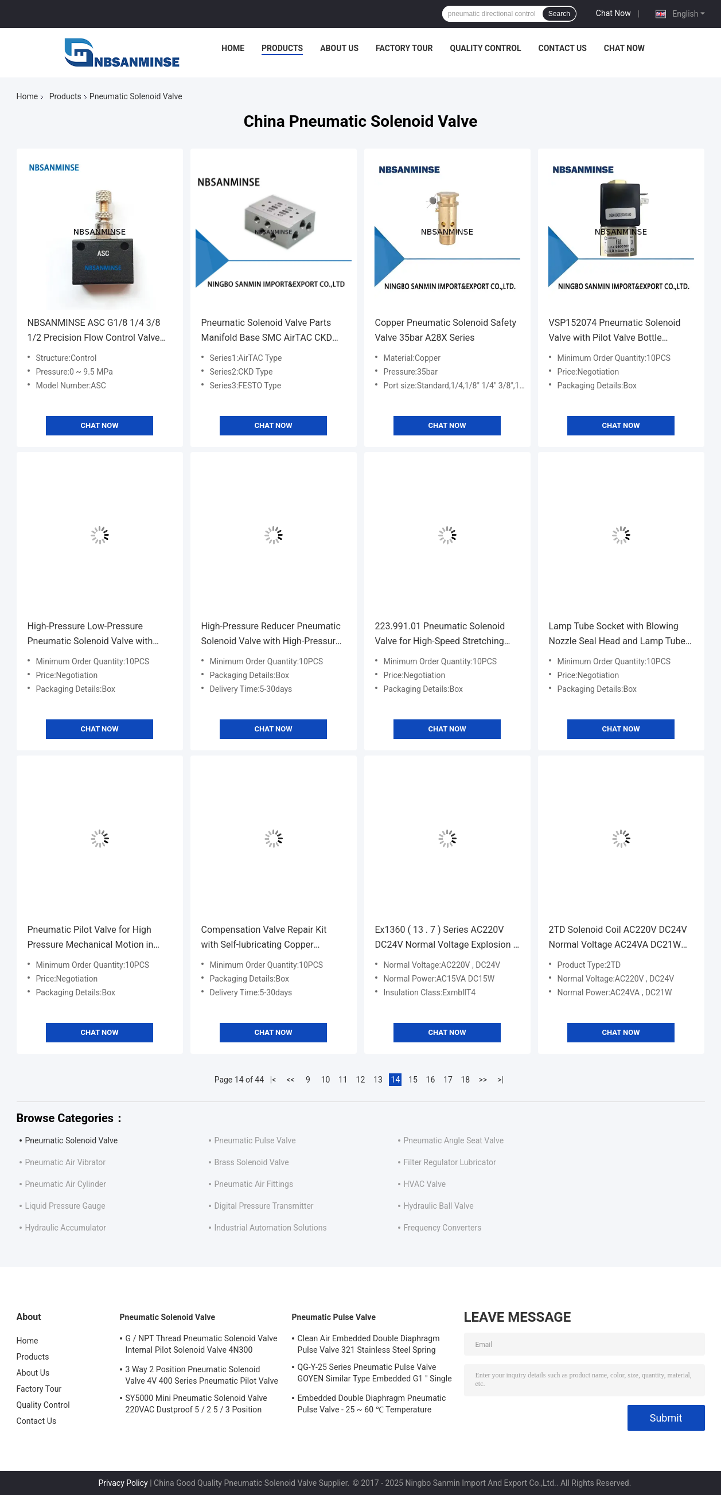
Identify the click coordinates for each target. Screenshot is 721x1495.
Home (232, 48)
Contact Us (562, 48)
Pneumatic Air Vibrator (65, 1162)
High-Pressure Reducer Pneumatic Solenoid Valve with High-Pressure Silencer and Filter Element (271, 635)
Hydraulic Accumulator (66, 1227)
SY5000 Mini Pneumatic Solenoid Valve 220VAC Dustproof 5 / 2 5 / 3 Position (196, 1403)
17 (448, 1079)
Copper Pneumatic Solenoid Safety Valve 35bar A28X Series (446, 330)
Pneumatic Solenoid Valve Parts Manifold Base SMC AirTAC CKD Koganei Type (267, 331)
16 (430, 1079)
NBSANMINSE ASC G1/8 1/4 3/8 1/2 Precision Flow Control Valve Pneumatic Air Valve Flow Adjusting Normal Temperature (100, 331)
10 (325, 1079)
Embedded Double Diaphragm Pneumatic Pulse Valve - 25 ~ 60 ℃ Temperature (372, 1403)
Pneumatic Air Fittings (254, 1184)
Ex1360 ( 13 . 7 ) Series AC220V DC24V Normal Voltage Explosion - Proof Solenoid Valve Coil (445, 938)
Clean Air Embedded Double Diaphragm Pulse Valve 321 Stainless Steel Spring (369, 1344)
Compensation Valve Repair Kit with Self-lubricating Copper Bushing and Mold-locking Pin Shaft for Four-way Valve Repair (265, 938)
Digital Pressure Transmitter (264, 1205)
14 (395, 1079)
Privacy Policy (123, 1483)
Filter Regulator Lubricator (450, 1162)
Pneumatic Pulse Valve (255, 1140)
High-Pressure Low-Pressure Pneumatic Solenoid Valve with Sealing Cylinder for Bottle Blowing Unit (97, 635)
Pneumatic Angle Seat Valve (454, 1140)
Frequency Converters (443, 1227)
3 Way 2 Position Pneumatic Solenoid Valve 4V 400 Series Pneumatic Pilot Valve (202, 1375)
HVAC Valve (425, 1184)
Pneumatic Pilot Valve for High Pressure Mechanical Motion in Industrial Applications (91, 938)
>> (483, 1079)
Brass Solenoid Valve (252, 1162)
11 (343, 1079)
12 (360, 1079)
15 (413, 1079)
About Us (339, 48)
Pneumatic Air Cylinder (65, 1184)
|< (273, 1079)
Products (282, 48)
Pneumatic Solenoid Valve (71, 1140)
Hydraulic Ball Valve (439, 1205)
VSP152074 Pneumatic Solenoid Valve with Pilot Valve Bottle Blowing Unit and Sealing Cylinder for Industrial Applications (617, 331)
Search (559, 14)
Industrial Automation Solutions (271, 1227)
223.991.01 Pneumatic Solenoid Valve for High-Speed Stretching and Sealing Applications (440, 635)
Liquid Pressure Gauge (65, 1205)
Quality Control (485, 48)
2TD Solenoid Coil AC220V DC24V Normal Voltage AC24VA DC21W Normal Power (618, 938)
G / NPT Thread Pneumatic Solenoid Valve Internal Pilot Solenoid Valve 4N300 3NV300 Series (202, 1346)
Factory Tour (404, 48)
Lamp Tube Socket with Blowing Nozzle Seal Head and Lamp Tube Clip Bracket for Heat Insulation (617, 635)
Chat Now (613, 13)
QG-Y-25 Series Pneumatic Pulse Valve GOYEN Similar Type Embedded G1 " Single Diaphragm (375, 1374)
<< (290, 1079)
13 (378, 1079)
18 (465, 1079)
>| (500, 1079)
